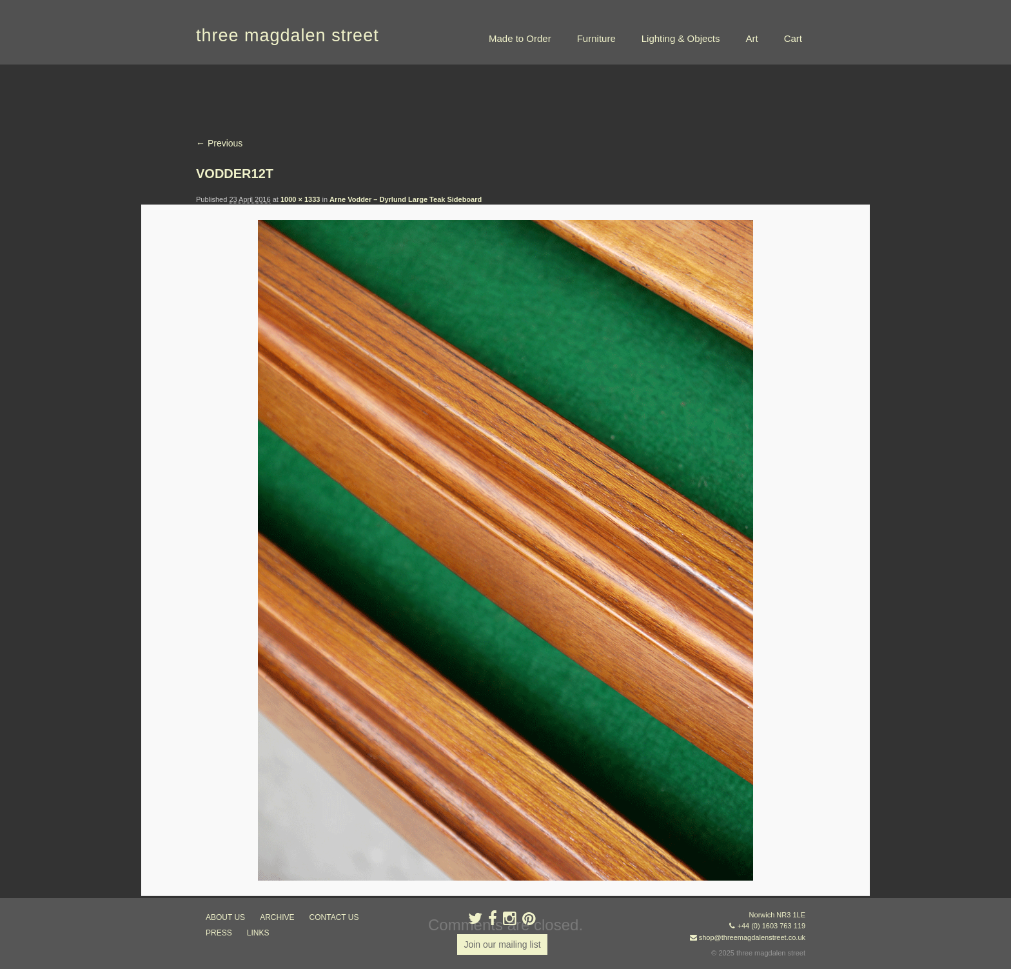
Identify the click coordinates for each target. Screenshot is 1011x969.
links (258, 932)
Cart (793, 38)
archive (277, 917)
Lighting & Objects (681, 38)
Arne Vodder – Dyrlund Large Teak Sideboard (405, 199)
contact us (334, 917)
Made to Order (520, 38)
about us (225, 917)
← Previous (219, 143)
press (219, 932)
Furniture (596, 38)
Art (751, 38)
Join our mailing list (502, 944)
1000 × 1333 (300, 199)
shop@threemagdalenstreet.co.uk (752, 937)
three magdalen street (287, 35)
